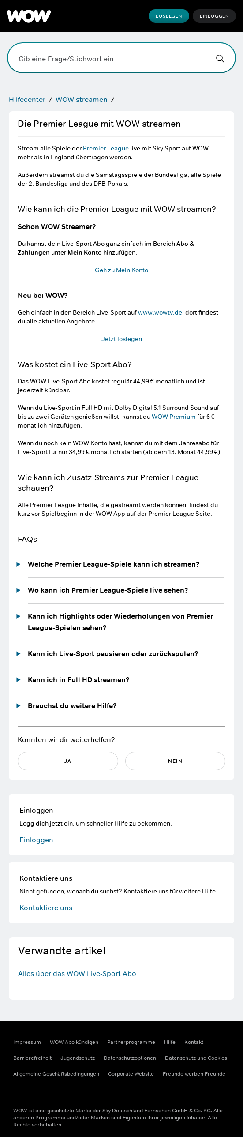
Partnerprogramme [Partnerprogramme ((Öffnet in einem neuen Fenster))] (131, 1042)
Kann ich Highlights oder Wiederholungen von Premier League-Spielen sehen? (120, 622)
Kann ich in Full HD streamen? (79, 679)
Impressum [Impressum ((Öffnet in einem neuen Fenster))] (27, 1042)
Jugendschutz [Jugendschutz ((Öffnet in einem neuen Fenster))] (77, 1058)
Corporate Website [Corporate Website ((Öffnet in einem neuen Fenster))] (131, 1073)
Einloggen (214, 16)
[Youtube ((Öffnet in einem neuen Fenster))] (66, 1093)
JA (67, 761)
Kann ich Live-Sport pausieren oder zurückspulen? (113, 653)
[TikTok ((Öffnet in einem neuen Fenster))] (89, 1093)
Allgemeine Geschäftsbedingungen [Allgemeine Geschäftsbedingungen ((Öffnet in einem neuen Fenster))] (56, 1073)
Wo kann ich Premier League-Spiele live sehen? (108, 590)
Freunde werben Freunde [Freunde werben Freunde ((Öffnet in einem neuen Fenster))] (194, 1073)
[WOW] (29, 16)
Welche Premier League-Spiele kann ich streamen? (114, 564)
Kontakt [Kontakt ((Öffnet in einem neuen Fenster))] (193, 1042)
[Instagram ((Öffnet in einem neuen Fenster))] (43, 1093)
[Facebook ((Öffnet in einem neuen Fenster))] (20, 1093)
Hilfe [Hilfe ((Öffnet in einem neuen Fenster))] (170, 1042)
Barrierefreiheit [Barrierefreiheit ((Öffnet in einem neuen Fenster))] (32, 1058)
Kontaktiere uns (45, 907)
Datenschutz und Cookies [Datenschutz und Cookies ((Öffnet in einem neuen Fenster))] (196, 1058)
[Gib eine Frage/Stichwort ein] (121, 57)
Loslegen (169, 16)
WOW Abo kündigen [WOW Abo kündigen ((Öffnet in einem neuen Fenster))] (74, 1042)
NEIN (175, 761)
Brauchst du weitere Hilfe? (72, 705)
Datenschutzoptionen (130, 1058)
